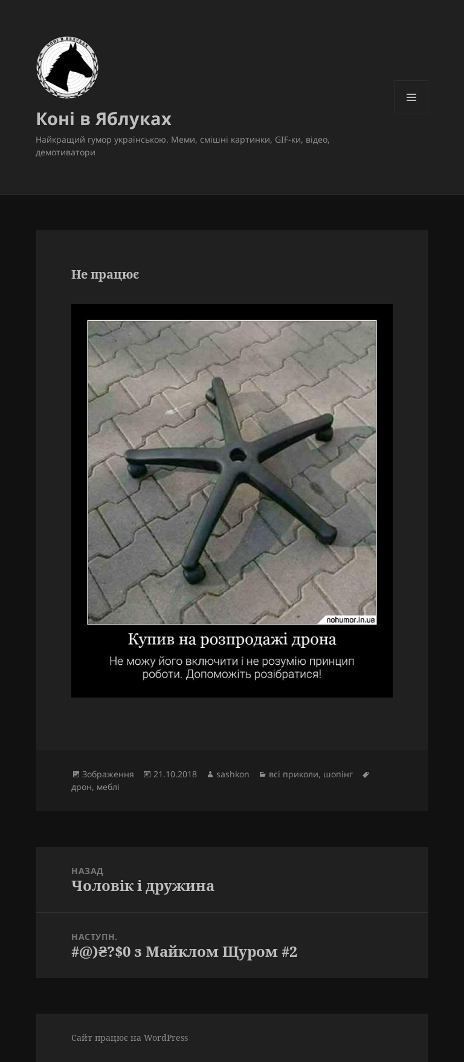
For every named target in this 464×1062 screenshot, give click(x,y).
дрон (81, 786)
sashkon (233, 774)
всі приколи (293, 774)
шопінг (338, 774)
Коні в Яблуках (104, 118)
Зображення (108, 774)
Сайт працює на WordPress (129, 1037)
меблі (108, 786)
